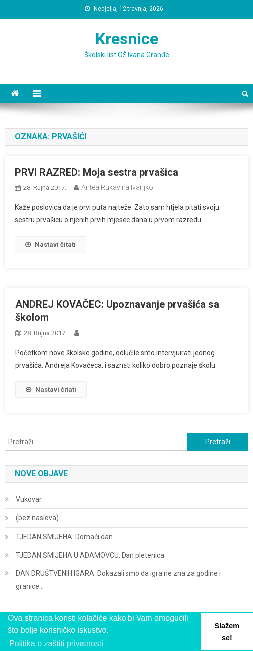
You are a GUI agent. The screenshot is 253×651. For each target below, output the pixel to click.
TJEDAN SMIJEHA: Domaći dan (64, 537)
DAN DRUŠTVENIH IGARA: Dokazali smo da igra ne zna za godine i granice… (118, 579)
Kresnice (126, 38)
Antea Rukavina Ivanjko (117, 187)
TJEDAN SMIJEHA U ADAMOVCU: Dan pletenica (90, 555)
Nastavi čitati (50, 244)
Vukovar (29, 499)
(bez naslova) (37, 518)
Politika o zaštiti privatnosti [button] (56, 643)
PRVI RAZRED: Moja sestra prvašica (96, 172)
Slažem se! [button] (226, 632)
